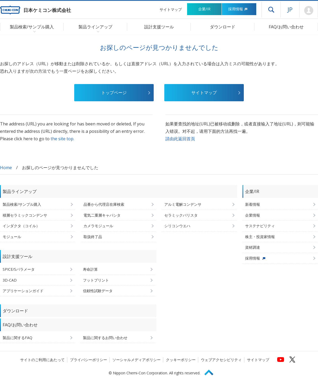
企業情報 (252, 215)
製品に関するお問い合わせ (105, 337)
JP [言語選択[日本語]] (290, 9)
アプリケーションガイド (23, 290)
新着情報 (252, 204)
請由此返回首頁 (180, 139)
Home (6, 167)
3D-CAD (10, 280)
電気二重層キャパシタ (102, 215)
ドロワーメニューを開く (271, 9)
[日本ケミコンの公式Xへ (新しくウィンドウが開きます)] (292, 359)
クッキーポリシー (181, 359)
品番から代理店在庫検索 (103, 204)
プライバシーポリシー (88, 359)
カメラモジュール (98, 225)
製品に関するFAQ (17, 337)
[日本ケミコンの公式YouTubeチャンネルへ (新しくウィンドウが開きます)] (280, 359)
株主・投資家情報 (260, 236)
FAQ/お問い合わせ (286, 27)
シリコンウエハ (177, 225)
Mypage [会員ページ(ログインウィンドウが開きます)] (308, 11)
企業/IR (204, 8)
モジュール (12, 236)
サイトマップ (171, 9)
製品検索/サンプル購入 (22, 204)
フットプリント (96, 280)
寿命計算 (90, 269)
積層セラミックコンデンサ (25, 215)
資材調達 (252, 247)
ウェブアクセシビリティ (221, 359)
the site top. (62, 139)
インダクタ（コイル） (21, 225)
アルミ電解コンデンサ (182, 204)
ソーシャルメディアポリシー (136, 359)
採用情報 (238, 8)
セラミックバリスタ (181, 215)
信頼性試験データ (98, 290)
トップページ (114, 92)
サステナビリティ (260, 225)
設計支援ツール (159, 27)
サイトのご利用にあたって (42, 359)
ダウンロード (222, 27)
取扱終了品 (92, 236)
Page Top (211, 372)
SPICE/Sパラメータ (19, 269)
